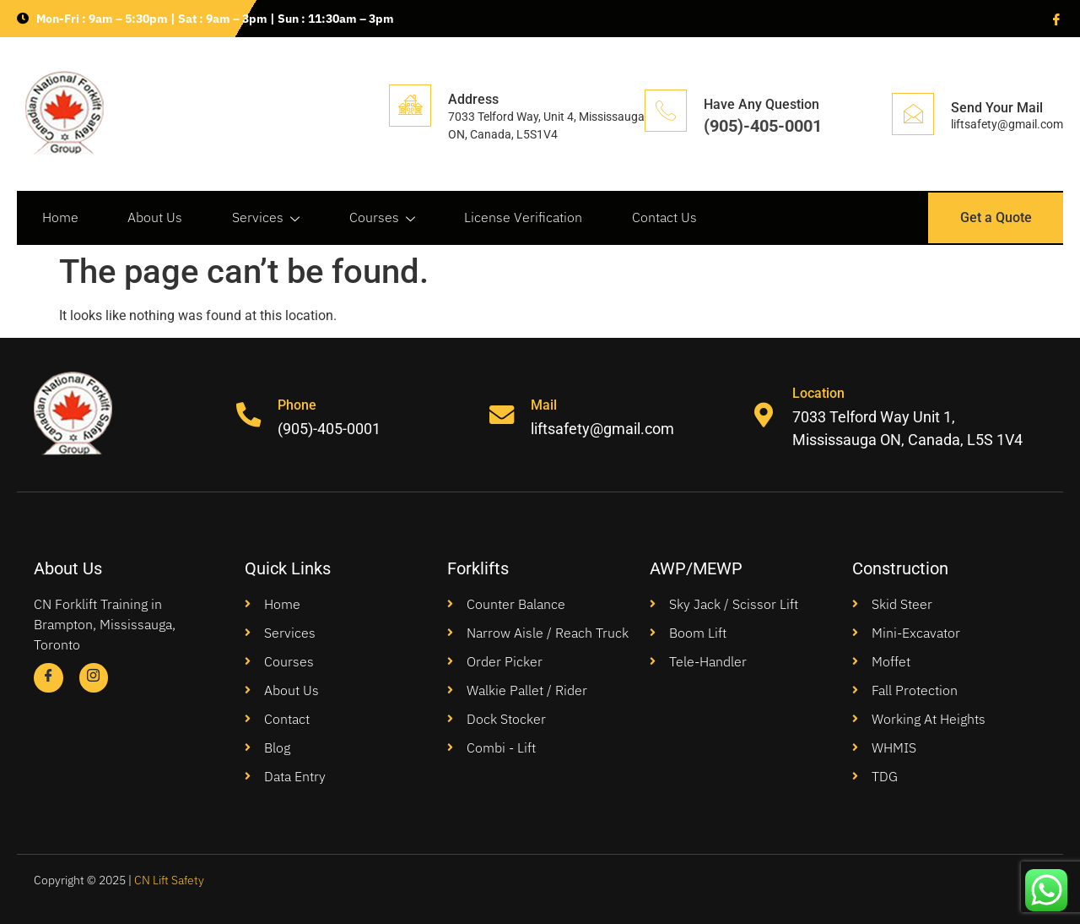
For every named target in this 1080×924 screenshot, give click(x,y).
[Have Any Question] (666, 111)
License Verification (528, 217)
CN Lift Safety (169, 880)
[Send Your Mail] (913, 114)
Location (819, 393)
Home (60, 217)
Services (268, 218)
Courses (385, 218)
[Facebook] (1054, 18)
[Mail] (502, 414)
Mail (545, 405)
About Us (156, 217)
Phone (297, 405)
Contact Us (670, 217)
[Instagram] (94, 678)
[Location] (763, 414)
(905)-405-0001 (763, 126)
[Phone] (249, 414)
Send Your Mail (997, 108)
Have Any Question (761, 104)
